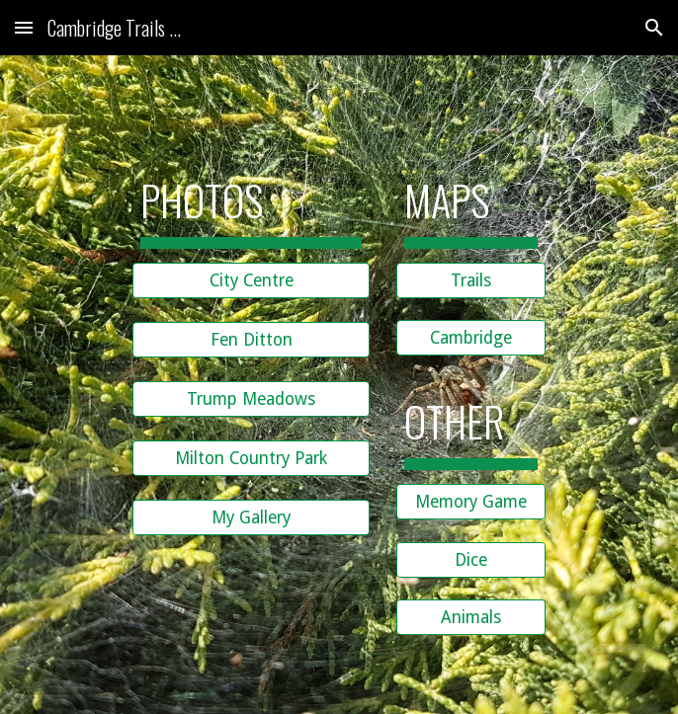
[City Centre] (251, 280)
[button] (23, 27)
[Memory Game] (471, 502)
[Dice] (471, 559)
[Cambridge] (471, 338)
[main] (251, 198)
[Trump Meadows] (251, 398)
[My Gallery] (251, 517)
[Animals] (471, 618)
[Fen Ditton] (251, 339)
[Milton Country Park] (251, 458)
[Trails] (471, 280)
